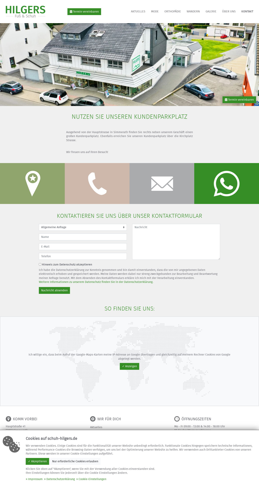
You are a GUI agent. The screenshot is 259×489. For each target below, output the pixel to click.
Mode (155, 11)
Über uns (229, 11)
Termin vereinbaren (84, 11)
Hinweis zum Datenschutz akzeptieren (65, 264)
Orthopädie (172, 11)
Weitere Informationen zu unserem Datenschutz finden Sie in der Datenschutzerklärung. (96, 282)
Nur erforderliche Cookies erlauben (75, 461)
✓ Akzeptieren (37, 461)
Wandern (193, 11)
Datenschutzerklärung (60, 479)
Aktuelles (138, 11)
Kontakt (247, 11)
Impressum (35, 479)
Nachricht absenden (54, 290)
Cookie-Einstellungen (92, 479)
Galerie (211, 11)
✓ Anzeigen (129, 366)
